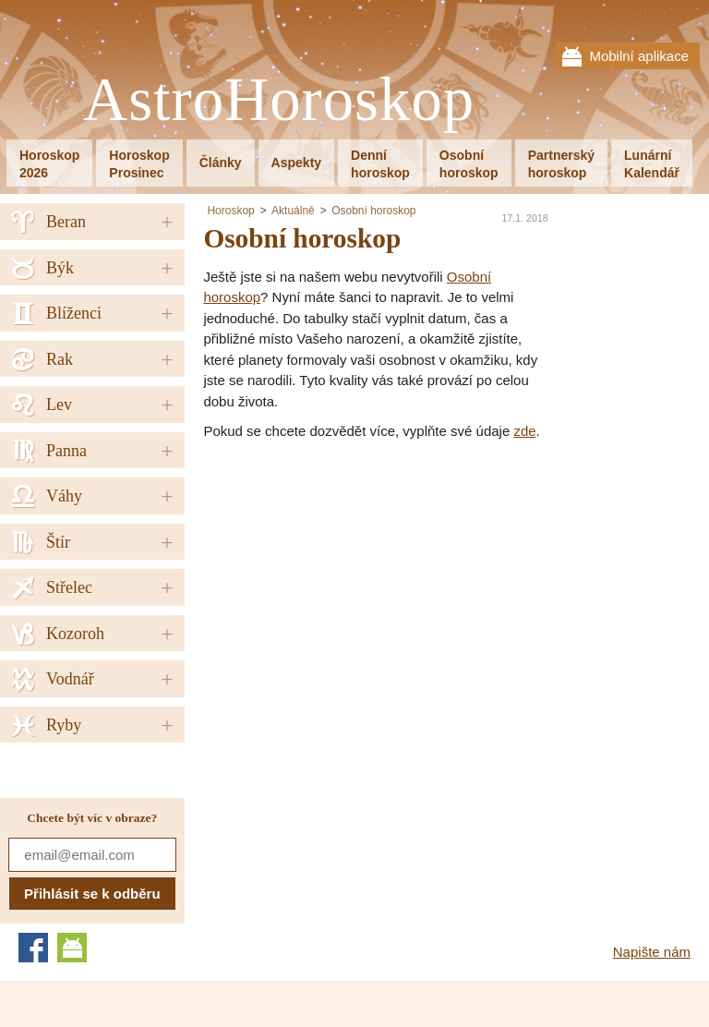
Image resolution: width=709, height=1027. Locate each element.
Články (220, 162)
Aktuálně (293, 210)
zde (524, 431)
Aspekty (296, 162)
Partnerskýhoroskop (561, 164)
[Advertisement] (358, 581)
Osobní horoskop (373, 210)
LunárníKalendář (651, 164)
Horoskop (230, 210)
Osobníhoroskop (469, 164)
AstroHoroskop (279, 100)
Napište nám (652, 952)
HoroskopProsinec (139, 164)
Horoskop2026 (49, 164)
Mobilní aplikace (639, 56)
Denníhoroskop (380, 164)
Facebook (33, 947)
